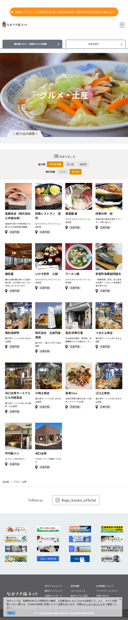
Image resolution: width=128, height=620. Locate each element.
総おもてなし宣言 (79, 595)
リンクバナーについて (107, 590)
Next (122, 95)
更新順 (83, 164)
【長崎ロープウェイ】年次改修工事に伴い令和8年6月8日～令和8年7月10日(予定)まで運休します (63, 12)
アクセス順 (55, 164)
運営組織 (75, 586)
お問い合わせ (102, 595)
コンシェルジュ (78, 590)
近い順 (70, 164)
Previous (6, 95)
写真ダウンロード (53, 595)
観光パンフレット (53, 590)
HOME (5, 481)
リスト (62, 171)
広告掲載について (105, 586)
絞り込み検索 (25, 133)
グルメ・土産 (19, 481)
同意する (11, 613)
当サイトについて (53, 586)
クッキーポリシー (93, 604)
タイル (75, 171)
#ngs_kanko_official (76, 500)
